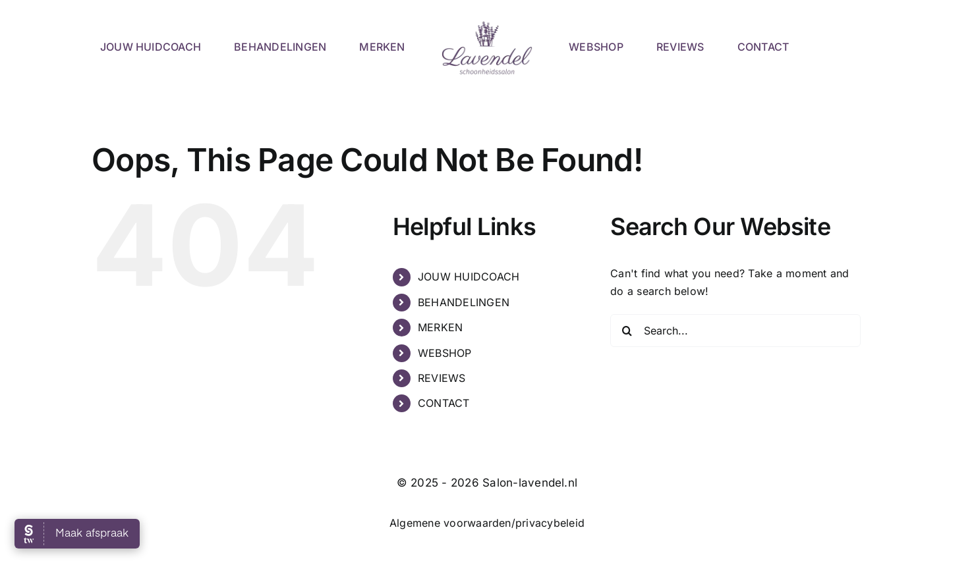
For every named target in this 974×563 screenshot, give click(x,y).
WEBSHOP (445, 353)
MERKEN (440, 327)
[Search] (626, 330)
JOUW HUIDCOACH (468, 276)
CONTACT (444, 403)
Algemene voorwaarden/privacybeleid (487, 522)
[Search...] (735, 330)
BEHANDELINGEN (463, 302)
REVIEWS (442, 378)
